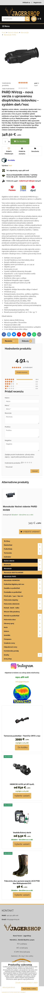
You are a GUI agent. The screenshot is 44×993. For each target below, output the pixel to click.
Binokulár (23, 565)
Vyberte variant (30, 532)
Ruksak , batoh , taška (23, 608)
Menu (6, 26)
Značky (23, 655)
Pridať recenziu (22, 372)
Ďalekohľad (23, 545)
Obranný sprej (23, 623)
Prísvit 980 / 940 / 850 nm (13, 596)
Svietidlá (23, 635)
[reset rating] (22, 462)
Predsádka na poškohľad (23, 592)
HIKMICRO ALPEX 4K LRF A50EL (22, 784)
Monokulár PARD (10, 576)
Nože (23, 627)
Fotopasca (7, 639)
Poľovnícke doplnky (23, 600)
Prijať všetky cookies (29, 989)
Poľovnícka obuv (23, 620)
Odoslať (35, 471)
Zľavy (7, 541)
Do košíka (20, 141)
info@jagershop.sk (22, 682)
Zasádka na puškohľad (23, 588)
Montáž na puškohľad (23, 616)
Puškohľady (23, 549)
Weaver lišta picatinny (12, 612)
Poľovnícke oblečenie (23, 604)
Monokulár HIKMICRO (23, 580)
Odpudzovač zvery (10, 647)
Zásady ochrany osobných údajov (26, 982)
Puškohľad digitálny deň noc (23, 584)
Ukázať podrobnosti (8, 987)
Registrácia (37, 2)
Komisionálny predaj (11, 651)
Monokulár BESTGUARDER (13, 572)
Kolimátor (7, 557)
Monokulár (23, 568)
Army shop (8, 659)
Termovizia (23, 553)
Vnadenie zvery (9, 643)
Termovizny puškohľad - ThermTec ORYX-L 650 (22, 736)
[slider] (23, 83)
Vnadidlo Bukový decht (22, 833)
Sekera (23, 631)
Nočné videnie (23, 561)
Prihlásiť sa (26, 2)
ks (6, 141)
